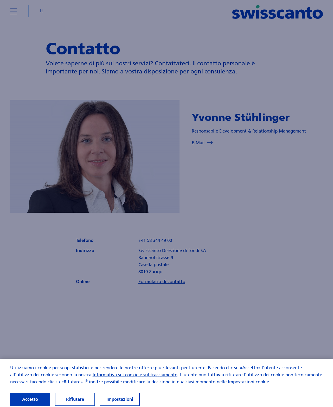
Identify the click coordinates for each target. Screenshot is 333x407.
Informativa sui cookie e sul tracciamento (135, 377)
